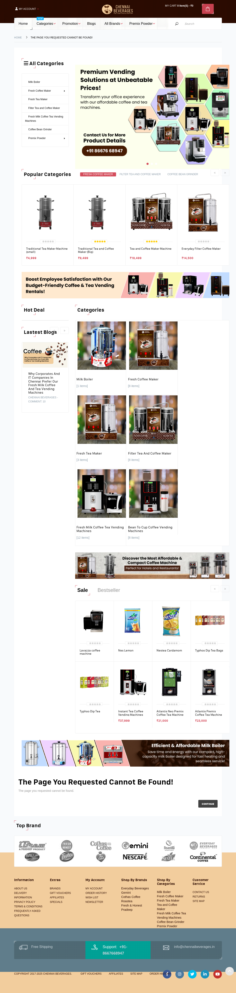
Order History (96, 893)
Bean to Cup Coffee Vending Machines (150, 529)
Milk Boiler (84, 379)
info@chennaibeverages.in (194, 947)
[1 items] (82, 386)
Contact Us (201, 892)
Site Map (199, 901)
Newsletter (94, 902)
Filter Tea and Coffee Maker (149, 453)
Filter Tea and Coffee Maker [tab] (140, 174)
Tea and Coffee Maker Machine (151, 249)
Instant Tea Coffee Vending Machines (130, 712)
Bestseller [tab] (108, 590)
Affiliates (57, 897)
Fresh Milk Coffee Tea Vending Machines (100, 529)
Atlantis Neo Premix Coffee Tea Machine (170, 712)
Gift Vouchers (60, 893)
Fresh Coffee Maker (143, 379)
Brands (55, 888)
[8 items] (133, 386)
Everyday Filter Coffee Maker (201, 249)
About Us (20, 888)
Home (18, 37)
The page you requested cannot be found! (62, 37)
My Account (94, 888)
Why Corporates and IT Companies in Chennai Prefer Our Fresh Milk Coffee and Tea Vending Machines (44, 383)
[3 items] (82, 460)
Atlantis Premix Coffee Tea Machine (208, 712)
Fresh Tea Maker (89, 453)
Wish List (91, 897)
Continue (208, 803)
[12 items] (83, 537)
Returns (199, 896)
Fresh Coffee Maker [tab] (98, 174)
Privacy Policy (24, 902)
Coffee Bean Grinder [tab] (182, 174)
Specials (56, 902)
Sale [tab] (82, 590)
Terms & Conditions (28, 906)
